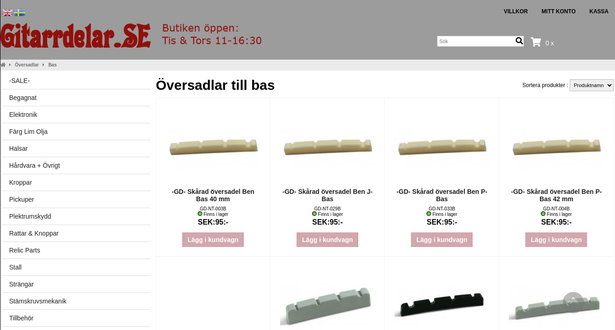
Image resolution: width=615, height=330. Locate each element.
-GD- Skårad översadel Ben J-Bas (327, 195)
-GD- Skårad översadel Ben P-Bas (442, 195)
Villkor (516, 11)
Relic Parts (24, 250)
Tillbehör (21, 318)
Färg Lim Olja (28, 131)
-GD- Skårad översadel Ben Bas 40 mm (213, 195)
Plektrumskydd (30, 216)
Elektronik (23, 114)
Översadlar (27, 64)
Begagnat (23, 97)
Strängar (21, 284)
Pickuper (21, 199)
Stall (15, 267)
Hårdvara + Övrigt (34, 165)
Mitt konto (559, 11)
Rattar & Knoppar (34, 233)
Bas (53, 64)
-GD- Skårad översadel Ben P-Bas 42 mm (556, 195)
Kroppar (20, 182)
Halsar (18, 148)
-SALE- (19, 80)
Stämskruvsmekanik (37, 301)
